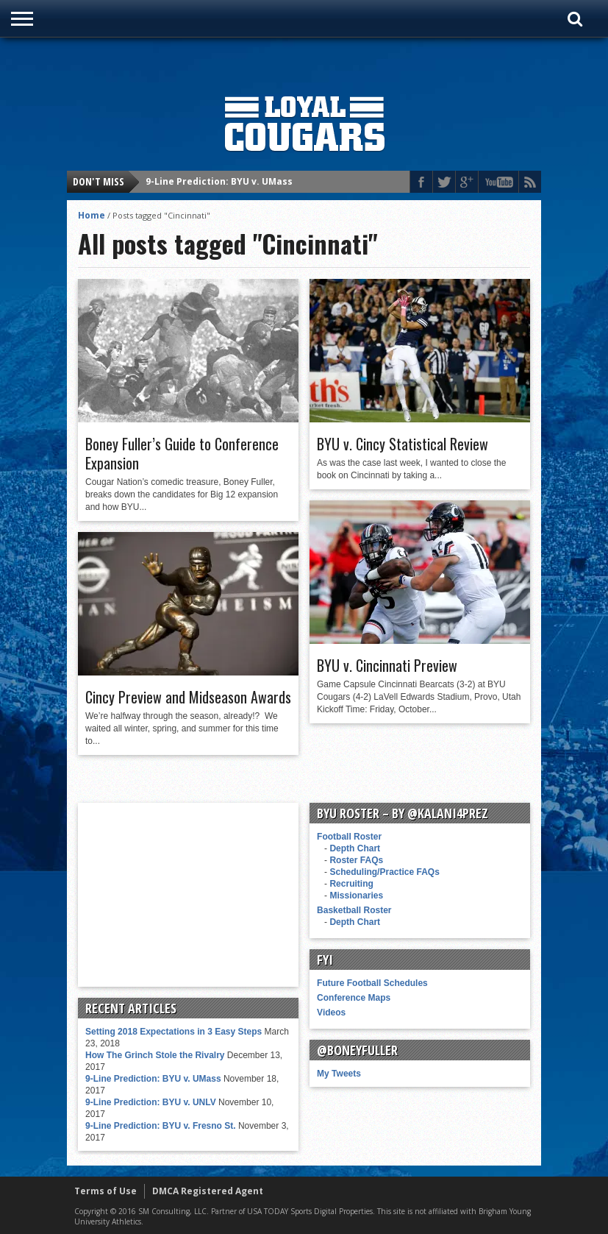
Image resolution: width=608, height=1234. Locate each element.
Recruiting (351, 884)
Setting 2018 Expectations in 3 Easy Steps (173, 1031)
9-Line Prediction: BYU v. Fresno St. (160, 1126)
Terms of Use (105, 1191)
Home (91, 215)
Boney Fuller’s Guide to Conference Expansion (182, 453)
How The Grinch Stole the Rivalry (154, 1055)
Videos (331, 1012)
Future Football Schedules (372, 983)
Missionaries (356, 895)
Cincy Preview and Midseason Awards (188, 697)
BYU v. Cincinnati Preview (387, 665)
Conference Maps (353, 998)
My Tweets (339, 1073)
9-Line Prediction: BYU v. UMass (219, 181)
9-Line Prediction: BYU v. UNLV (150, 1102)
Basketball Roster (354, 910)
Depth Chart (354, 848)
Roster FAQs (356, 860)
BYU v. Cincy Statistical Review (402, 444)
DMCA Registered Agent (207, 1191)
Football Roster (349, 836)
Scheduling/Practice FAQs (384, 872)
